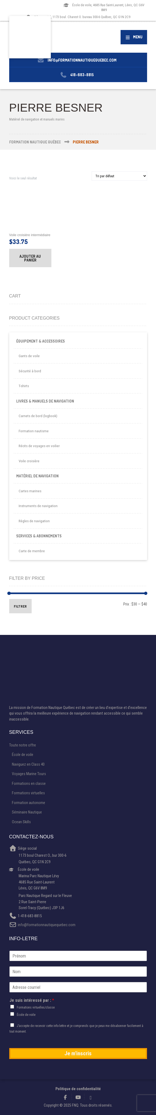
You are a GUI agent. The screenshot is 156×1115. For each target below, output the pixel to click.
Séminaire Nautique (27, 812)
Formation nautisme (34, 431)
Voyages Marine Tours (29, 774)
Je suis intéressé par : (31, 1000)
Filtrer (20, 606)
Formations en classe (29, 783)
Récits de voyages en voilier (39, 446)
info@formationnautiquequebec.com (46, 925)
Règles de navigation (34, 521)
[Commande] (119, 176)
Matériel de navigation (37, 476)
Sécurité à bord (30, 371)
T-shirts (24, 386)
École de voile (22, 754)
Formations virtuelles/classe (36, 1007)
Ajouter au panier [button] (30, 258)
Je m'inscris (78, 1053)
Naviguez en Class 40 (28, 764)
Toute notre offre (22, 745)
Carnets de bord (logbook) (38, 416)
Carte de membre (32, 551)
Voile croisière (29, 461)
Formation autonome (28, 803)
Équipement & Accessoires (40, 341)
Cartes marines (30, 491)
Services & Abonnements (39, 536)
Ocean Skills (21, 822)
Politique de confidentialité (78, 1089)
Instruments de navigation (38, 506)
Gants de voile (29, 356)
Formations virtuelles (28, 793)
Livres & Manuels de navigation (45, 401)
